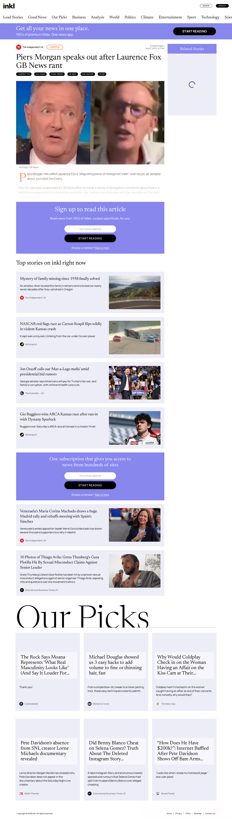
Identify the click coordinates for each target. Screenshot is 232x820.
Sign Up (222, 5)
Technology (210, 17)
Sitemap (197, 813)
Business (79, 17)
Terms (169, 813)
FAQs (188, 813)
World (114, 17)
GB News (72, 74)
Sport (191, 17)
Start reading (194, 31)
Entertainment (170, 17)
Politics (130, 17)
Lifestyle (54, 47)
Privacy (178, 813)
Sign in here (102, 248)
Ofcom (102, 74)
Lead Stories (13, 17)
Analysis (97, 17)
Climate (147, 17)
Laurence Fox (24, 74)
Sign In (206, 5)
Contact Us (210, 813)
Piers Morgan (57, 74)
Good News (37, 17)
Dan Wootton (87, 74)
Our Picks (59, 17)
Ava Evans (40, 74)
